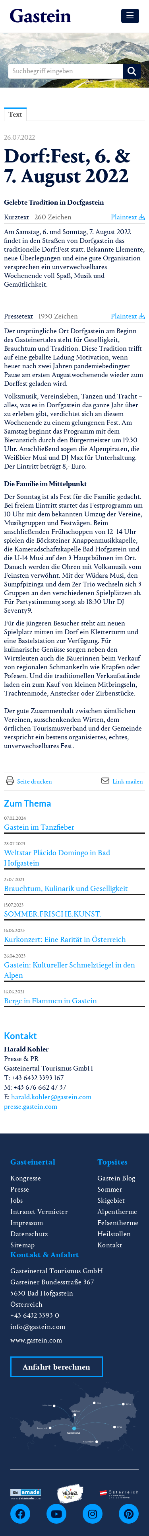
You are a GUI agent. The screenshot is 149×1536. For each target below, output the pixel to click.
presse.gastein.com (30, 1106)
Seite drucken (34, 781)
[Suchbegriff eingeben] (74, 71)
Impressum (26, 1223)
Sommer (109, 1189)
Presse (19, 1189)
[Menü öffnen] (130, 16)
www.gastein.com (36, 1340)
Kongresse (25, 1178)
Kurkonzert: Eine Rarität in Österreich (65, 939)
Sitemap (22, 1245)
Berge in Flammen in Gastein (50, 1000)
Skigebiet (111, 1200)
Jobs (16, 1200)
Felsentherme (118, 1223)
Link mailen (127, 781)
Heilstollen (114, 1234)
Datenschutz (29, 1234)
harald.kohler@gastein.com (51, 1097)
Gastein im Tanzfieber (39, 827)
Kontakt (109, 1245)
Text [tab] (15, 114)
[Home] (40, 16)
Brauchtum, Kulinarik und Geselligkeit (66, 888)
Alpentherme (117, 1212)
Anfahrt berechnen (56, 1367)
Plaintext (128, 217)
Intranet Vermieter (39, 1212)
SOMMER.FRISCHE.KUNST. (52, 913)
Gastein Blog (116, 1178)
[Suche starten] (132, 71)
